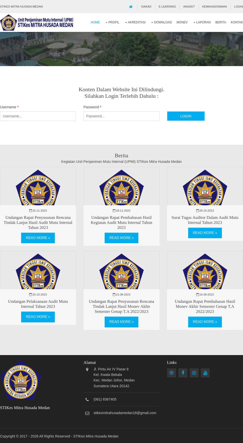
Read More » (38, 238)
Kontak (237, 22)
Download (163, 22)
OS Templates (232, 436)
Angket (189, 6)
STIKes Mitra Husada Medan (95, 436)
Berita (220, 22)
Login (238, 6)
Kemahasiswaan (214, 6)
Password (92, 107)
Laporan (203, 22)
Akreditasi (136, 22)
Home (95, 22)
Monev (182, 22)
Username (9, 107)
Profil (113, 22)
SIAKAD (146, 6)
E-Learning (167, 6)
